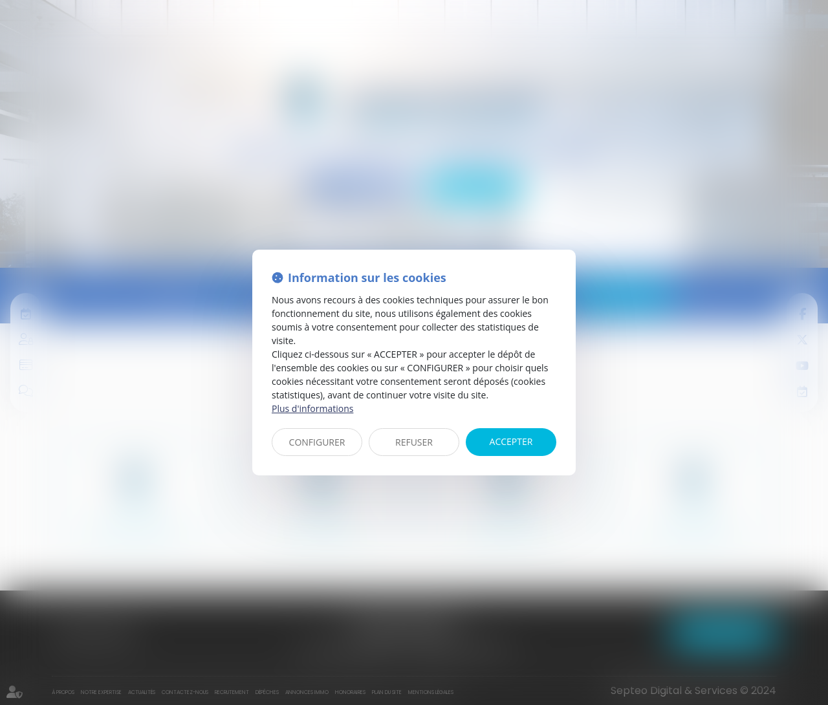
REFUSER (414, 442)
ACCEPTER (511, 441)
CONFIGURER (317, 442)
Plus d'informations (312, 408)
